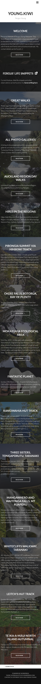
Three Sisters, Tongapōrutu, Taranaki (20, 454)
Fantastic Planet (20, 376)
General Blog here (31, 83)
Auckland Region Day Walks (20, 178)
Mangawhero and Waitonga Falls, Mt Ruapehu (20, 501)
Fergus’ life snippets (18, 73)
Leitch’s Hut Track (20, 594)
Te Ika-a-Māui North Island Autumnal (20, 637)
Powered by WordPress (20, 673)
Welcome (20, 31)
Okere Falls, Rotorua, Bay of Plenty (20, 295)
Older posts (9, 666)
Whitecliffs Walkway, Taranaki (20, 548)
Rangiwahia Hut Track (20, 410)
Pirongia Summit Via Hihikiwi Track (20, 247)
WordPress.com (29, 675)
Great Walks (20, 100)
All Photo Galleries (20, 139)
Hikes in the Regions (20, 211)
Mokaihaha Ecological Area (20, 332)
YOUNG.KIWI (20, 13)
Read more (23, 55)
